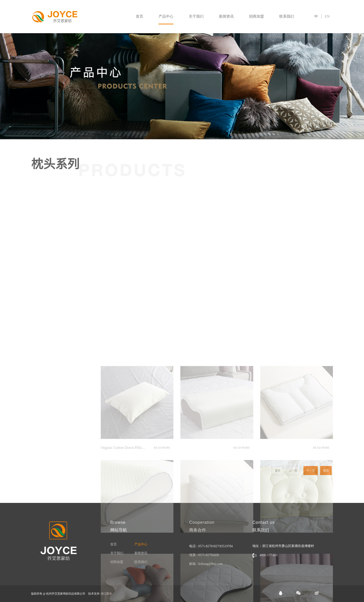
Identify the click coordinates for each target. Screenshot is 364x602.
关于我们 (196, 16)
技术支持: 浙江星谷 (100, 593)
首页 (139, 16)
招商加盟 (256, 16)
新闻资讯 (226, 16)
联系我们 (286, 16)
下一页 (310, 471)
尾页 (326, 471)
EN (327, 16)
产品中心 (166, 16)
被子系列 (9, 186)
